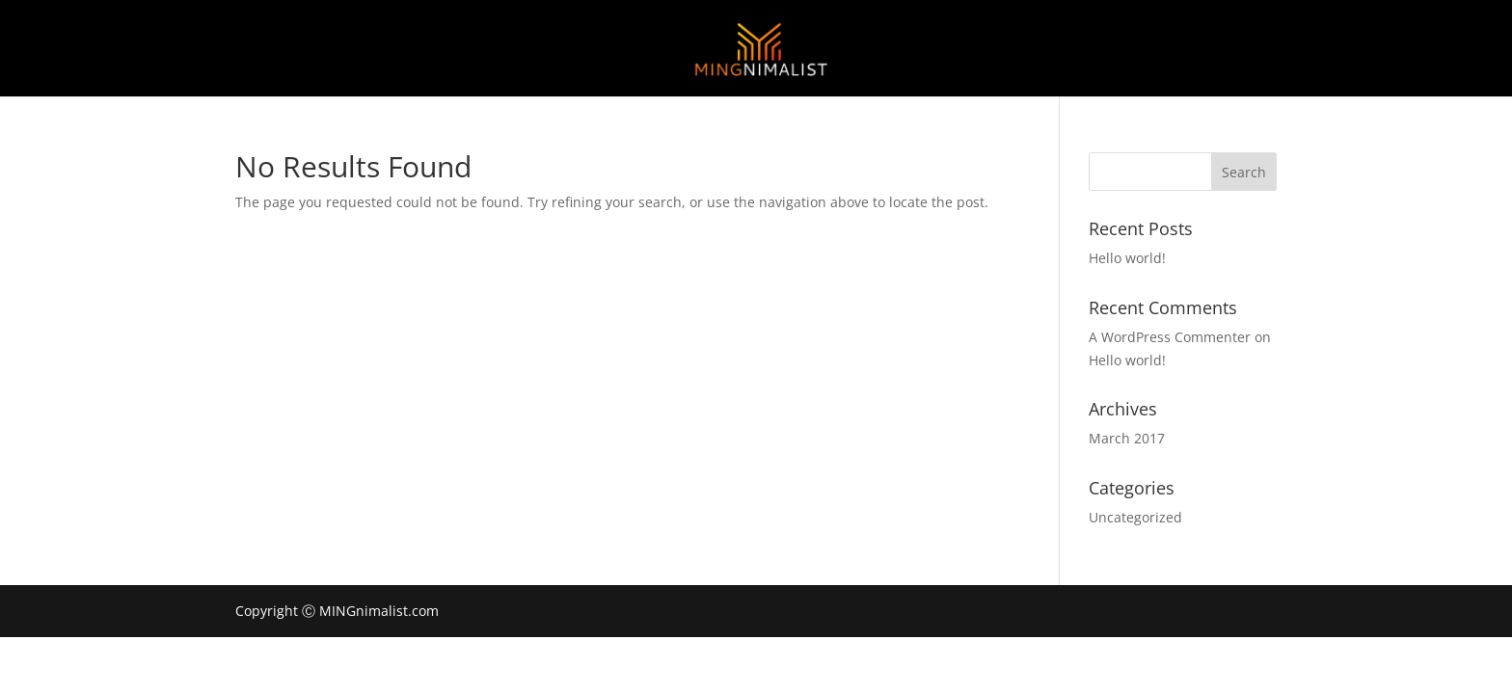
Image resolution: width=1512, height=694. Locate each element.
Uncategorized (1135, 517)
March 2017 (1127, 438)
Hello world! (1127, 258)
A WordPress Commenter (1170, 337)
